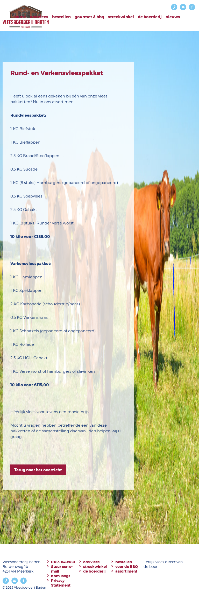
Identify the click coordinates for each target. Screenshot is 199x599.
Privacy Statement (60, 583)
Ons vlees (39, 16)
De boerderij (150, 16)
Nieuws (173, 16)
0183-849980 (63, 562)
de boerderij (94, 571)
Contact (22, 22)
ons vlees (91, 562)
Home (20, 16)
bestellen (61, 16)
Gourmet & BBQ (89, 16)
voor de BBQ (126, 566)
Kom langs (60, 576)
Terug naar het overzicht (38, 470)
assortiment (126, 571)
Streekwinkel (121, 16)
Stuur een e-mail (62, 569)
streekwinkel (95, 566)
